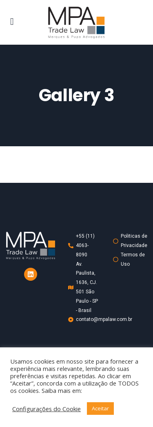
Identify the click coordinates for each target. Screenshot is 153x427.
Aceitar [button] (100, 408)
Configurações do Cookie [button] (46, 408)
